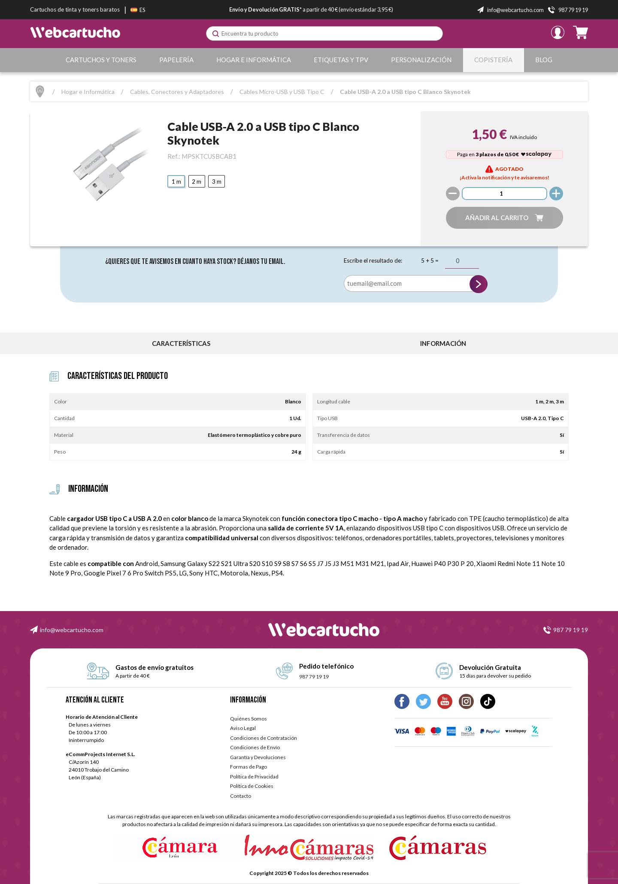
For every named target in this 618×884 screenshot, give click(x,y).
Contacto (240, 796)
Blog (543, 60)
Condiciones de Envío (255, 747)
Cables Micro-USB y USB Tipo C (281, 91)
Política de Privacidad (254, 776)
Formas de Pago (248, 766)
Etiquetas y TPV (341, 60)
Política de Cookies (251, 786)
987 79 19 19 (570, 629)
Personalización (421, 60)
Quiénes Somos (248, 718)
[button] (504, 218)
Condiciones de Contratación (263, 738)
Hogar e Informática (253, 60)
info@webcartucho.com (71, 629)
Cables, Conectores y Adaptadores (177, 91)
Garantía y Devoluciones (258, 757)
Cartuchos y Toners (101, 60)
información (443, 343)
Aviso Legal (243, 728)
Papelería (176, 60)
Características (181, 343)
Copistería (493, 60)
